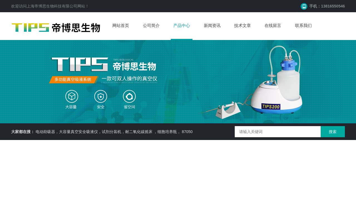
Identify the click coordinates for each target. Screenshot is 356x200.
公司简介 (151, 25)
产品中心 (181, 25)
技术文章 (242, 25)
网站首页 (120, 25)
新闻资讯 (212, 25)
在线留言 (272, 25)
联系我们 (303, 25)
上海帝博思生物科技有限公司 (52, 6)
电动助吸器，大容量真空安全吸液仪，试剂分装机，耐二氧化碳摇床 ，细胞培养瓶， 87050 (114, 131)
